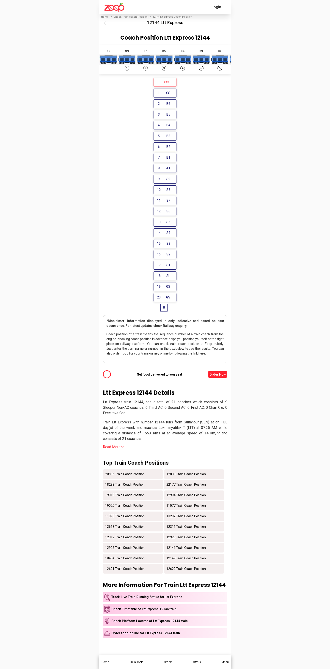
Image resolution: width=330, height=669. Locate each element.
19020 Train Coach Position (125, 506)
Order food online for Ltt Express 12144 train (145, 634)
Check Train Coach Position (131, 16)
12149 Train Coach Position (186, 558)
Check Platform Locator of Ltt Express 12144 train (149, 621)
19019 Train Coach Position (125, 495)
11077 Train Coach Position (186, 506)
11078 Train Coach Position (125, 516)
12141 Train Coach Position (186, 548)
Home (105, 16)
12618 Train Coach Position (125, 527)
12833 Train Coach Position (186, 474)
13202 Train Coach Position (186, 516)
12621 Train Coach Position (125, 569)
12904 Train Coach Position (186, 495)
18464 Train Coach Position (125, 558)
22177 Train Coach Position (186, 485)
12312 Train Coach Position (125, 537)
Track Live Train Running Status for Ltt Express (146, 597)
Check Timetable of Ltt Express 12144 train (143, 610)
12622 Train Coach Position (186, 569)
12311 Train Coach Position (186, 527)
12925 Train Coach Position (186, 537)
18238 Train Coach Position (125, 485)
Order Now (217, 374)
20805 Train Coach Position (125, 474)
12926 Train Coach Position (125, 548)
